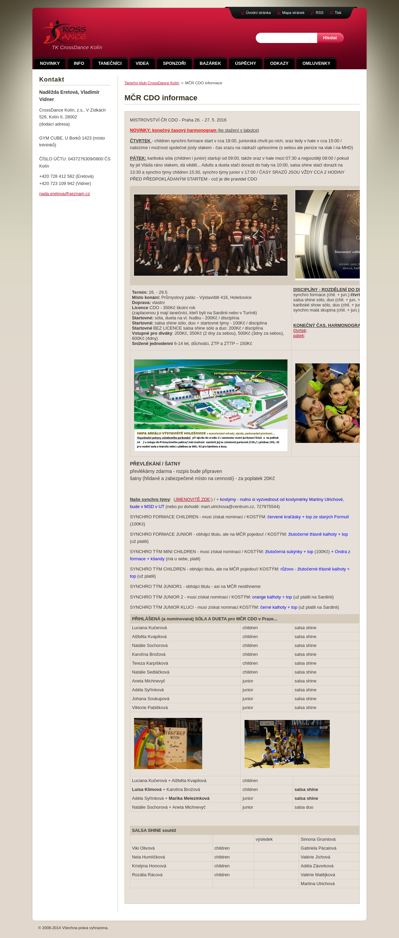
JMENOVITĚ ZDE (192, 499)
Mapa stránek (293, 13)
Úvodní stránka (258, 13)
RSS (319, 13)
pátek (298, 335)
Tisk (338, 13)
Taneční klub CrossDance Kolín (151, 83)
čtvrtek (299, 330)
